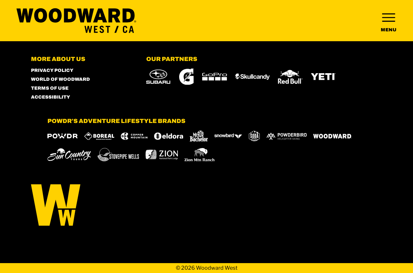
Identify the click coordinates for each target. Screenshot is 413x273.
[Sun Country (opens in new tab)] (69, 154)
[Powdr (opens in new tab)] (62, 136)
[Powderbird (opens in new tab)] (286, 136)
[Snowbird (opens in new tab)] (228, 136)
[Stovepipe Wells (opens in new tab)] (118, 154)
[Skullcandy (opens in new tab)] (252, 77)
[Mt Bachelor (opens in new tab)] (199, 136)
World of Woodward (60, 79)
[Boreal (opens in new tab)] (99, 136)
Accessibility (50, 97)
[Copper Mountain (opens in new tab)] (134, 136)
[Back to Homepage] (80, 205)
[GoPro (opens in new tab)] (214, 76)
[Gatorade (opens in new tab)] (186, 77)
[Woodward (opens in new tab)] (332, 136)
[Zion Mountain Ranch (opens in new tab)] (199, 154)
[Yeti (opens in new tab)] (323, 76)
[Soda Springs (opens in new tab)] (254, 136)
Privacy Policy (52, 70)
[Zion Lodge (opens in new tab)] (162, 155)
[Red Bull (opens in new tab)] (290, 77)
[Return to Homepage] (76, 20)
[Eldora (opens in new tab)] (168, 136)
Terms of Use (50, 88)
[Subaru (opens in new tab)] (158, 77)
